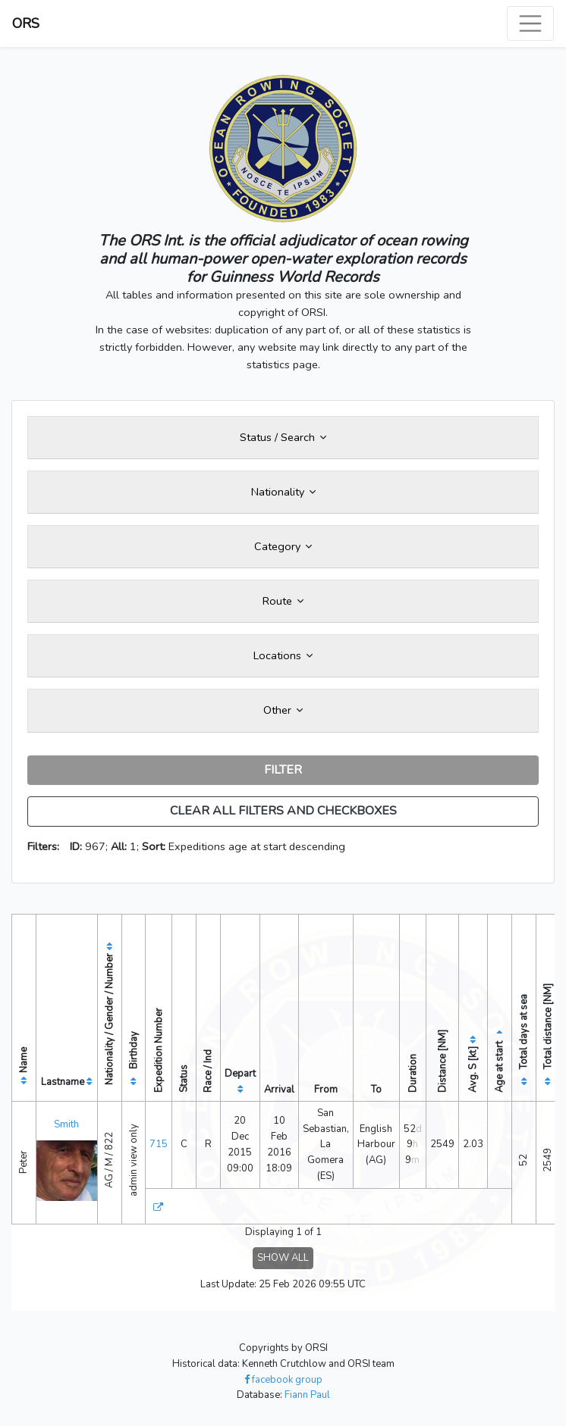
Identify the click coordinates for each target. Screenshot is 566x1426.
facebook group (283, 1380)
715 (158, 1144)
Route (283, 600)
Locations (283, 655)
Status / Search (283, 437)
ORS (25, 23)
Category (283, 546)
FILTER (283, 769)
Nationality (283, 491)
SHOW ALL (283, 1258)
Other (283, 710)
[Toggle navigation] (530, 23)
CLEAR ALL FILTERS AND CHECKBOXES (283, 810)
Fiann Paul (307, 1395)
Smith (66, 1124)
